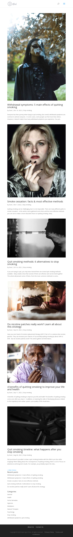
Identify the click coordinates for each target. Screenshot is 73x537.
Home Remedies (12, 500)
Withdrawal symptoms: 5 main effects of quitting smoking (35, 106)
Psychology (10, 512)
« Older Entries (11, 470)
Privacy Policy (49, 532)
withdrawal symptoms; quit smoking (18, 518)
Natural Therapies (12, 509)
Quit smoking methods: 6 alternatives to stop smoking (33, 263)
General (9, 494)
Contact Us (39, 527)
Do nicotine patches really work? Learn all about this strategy (34, 325)
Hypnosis (10, 503)
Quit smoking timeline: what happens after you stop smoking (34, 451)
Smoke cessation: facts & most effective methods (35, 201)
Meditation (10, 506)
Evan (10, 110)
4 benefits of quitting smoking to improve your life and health (36, 388)
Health (9, 497)
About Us (31, 527)
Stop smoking (27, 110)
